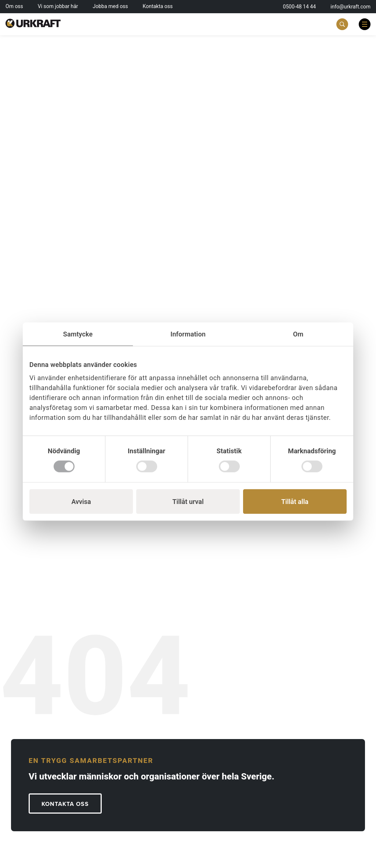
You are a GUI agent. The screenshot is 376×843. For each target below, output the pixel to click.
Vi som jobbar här (58, 6)
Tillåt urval (187, 501)
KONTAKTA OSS (65, 804)
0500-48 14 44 (299, 7)
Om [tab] (298, 334)
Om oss (14, 6)
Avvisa (81, 501)
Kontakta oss (158, 6)
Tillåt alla (294, 501)
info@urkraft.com (350, 7)
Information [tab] (188, 334)
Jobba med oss (110, 6)
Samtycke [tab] (78, 334)
